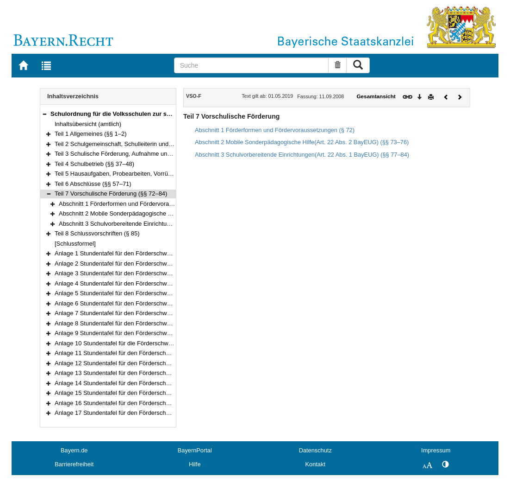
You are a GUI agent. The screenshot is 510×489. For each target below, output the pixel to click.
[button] (44, 113)
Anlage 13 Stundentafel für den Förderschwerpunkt (122, 372)
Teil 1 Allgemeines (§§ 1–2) (91, 133)
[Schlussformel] (75, 243)
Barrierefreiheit (74, 464)
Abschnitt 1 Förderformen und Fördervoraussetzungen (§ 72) (139, 203)
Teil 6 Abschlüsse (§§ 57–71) (93, 183)
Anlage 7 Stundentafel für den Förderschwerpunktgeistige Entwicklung (148, 313)
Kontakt (315, 464)
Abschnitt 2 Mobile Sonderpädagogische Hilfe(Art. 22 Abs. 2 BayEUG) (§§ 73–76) (167, 213)
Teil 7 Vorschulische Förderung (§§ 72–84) (111, 193)
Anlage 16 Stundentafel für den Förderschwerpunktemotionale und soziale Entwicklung (170, 403)
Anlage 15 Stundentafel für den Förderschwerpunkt (122, 392)
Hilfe (195, 464)
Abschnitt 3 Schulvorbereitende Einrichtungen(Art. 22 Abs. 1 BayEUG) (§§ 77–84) (167, 223)
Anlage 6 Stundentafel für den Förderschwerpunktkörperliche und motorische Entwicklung (173, 303)
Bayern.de (74, 450)
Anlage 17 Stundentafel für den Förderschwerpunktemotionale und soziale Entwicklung (170, 412)
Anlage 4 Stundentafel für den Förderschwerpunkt (121, 283)
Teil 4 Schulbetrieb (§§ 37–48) (94, 163)
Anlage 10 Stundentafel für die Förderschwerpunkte (123, 343)
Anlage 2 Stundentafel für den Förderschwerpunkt (121, 263)
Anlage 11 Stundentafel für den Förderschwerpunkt (122, 352)
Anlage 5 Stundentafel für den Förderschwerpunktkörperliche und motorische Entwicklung (173, 293)
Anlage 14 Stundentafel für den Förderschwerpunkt (122, 383)
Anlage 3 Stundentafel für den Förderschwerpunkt (121, 273)
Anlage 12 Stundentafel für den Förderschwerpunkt (122, 363)
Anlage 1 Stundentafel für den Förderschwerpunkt (121, 253)
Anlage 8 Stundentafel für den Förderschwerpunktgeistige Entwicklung (148, 323)
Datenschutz (315, 450)
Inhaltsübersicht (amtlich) (88, 124)
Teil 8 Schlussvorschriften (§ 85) (97, 233)
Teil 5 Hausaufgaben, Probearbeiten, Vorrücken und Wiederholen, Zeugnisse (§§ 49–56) (172, 173)
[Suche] (251, 65)
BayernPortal (195, 450)
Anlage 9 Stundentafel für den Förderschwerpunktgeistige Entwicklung (148, 333)
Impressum (435, 450)
